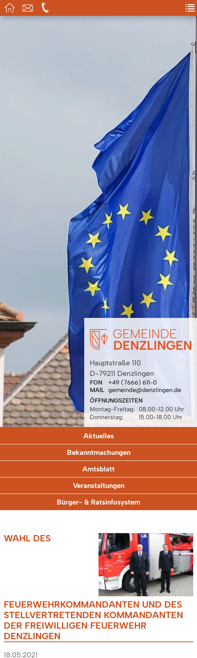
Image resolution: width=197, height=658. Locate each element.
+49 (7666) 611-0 (132, 382)
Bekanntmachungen (98, 452)
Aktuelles (98, 436)
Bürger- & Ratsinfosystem (98, 502)
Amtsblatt (98, 469)
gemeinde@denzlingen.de (144, 390)
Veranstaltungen (98, 485)
